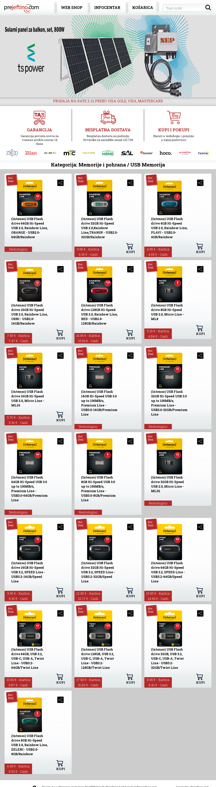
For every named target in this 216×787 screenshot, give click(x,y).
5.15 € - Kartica (158, 331)
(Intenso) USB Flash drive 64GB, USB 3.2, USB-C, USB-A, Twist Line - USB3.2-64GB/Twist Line (27, 658)
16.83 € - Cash (88, 685)
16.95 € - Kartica (88, 335)
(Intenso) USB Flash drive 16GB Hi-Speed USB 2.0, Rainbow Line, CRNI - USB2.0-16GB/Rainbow (29, 314)
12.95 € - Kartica (88, 593)
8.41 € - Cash (158, 685)
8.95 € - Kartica (158, 680)
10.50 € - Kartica (18, 680)
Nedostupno (18, 249)
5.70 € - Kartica (18, 417)
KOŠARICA (142, 7)
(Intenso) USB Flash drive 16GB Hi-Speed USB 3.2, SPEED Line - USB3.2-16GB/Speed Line (28, 572)
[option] (108, 56)
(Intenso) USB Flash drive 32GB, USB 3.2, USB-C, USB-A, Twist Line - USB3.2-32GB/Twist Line (167, 658)
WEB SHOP (71, 7)
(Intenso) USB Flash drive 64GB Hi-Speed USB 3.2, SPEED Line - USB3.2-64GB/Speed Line (168, 572)
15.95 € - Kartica (158, 593)
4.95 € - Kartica (158, 249)
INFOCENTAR (107, 7)
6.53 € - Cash (18, 771)
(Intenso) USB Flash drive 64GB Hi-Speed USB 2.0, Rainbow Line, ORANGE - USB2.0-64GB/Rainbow (29, 228)
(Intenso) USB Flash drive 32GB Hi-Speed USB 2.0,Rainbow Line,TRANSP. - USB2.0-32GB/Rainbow (99, 228)
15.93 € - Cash (88, 341)
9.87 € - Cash (18, 685)
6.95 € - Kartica (18, 766)
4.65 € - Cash (158, 254)
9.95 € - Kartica (88, 249)
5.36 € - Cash (18, 422)
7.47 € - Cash (18, 341)
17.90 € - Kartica (88, 680)
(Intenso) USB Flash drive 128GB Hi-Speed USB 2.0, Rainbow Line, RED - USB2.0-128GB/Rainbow (99, 314)
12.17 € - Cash (88, 598)
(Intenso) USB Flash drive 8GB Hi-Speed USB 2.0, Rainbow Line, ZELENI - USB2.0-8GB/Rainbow (29, 745)
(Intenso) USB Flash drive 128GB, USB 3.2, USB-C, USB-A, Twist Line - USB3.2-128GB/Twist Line (97, 658)
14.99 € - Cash (158, 598)
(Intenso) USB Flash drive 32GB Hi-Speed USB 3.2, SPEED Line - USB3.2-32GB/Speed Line (98, 572)
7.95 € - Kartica (18, 335)
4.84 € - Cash (158, 336)
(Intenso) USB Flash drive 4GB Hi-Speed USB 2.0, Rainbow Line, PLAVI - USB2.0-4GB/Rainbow (169, 228)
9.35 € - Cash (88, 254)
